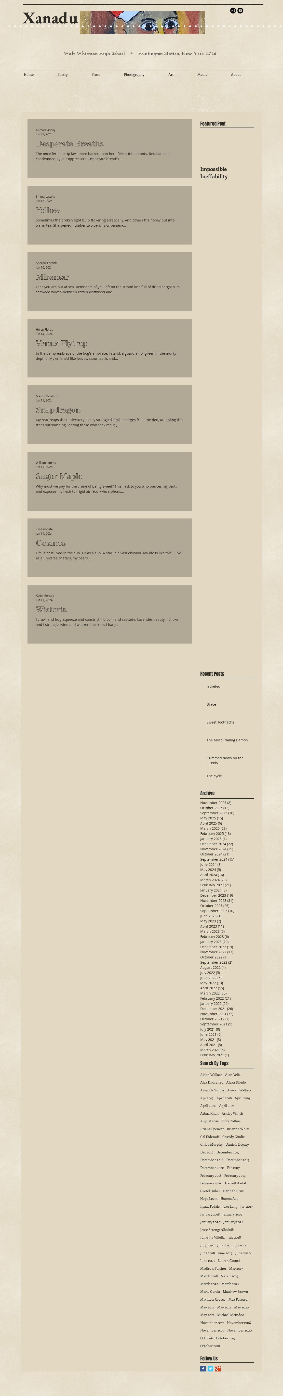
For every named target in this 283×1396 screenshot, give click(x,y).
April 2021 (226, 1105)
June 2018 (207, 1253)
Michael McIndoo (230, 1314)
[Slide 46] (258, 26)
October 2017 (226, 1338)
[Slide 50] (280, 26)
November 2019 (212, 1330)
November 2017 (212, 1322)
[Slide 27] (83, 26)
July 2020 (207, 1245)
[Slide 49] (275, 26)
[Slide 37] (207, 26)
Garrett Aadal (235, 1183)
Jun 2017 (239, 1245)
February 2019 (235, 1175)
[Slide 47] (263, 26)
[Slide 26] (145, 26)
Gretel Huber (210, 1191)
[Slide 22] (43, 26)
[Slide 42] (235, 26)
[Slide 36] (201, 26)
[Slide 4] (21, 26)
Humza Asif (230, 1198)
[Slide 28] (156, 26)
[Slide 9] (9, 26)
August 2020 (209, 1121)
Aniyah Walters (239, 1090)
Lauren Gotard (229, 1260)
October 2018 (210, 1346)
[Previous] (86, 22)
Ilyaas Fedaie (210, 1206)
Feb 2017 (233, 1167)
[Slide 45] (252, 26)
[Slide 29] (128, 26)
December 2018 (211, 1159)
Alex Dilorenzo (211, 1082)
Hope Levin (209, 1198)
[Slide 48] (269, 26)
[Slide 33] (184, 26)
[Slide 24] (49, 26)
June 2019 (225, 1253)
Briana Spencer (212, 1128)
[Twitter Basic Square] (210, 1368)
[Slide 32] (179, 26)
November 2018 (239, 1322)
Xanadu (50, 17)
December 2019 (238, 1159)
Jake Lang (230, 1206)
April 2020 (208, 1105)
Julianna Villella (212, 1237)
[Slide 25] (54, 26)
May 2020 (241, 1307)
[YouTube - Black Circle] (240, 10)
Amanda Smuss (212, 1090)
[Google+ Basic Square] (218, 1368)
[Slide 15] (32, 26)
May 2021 (207, 1314)
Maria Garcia (210, 1291)
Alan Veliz (233, 1074)
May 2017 (207, 1307)
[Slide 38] (213, 26)
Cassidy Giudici (233, 1136)
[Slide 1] (26, 26)
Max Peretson (239, 1299)
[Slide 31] (173, 26)
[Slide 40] (224, 26)
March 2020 (209, 1283)
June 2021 (207, 1260)
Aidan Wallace (211, 1074)
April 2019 (242, 1098)
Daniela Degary (237, 1144)
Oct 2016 (206, 1338)
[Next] (198, 22)
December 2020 (212, 1167)
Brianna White (238, 1128)
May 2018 (224, 1307)
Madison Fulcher (213, 1268)
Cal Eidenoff (209, 1136)
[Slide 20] (4, 26)
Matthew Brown (235, 1291)
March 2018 (209, 1276)
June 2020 (243, 1253)
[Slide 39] (218, 26)
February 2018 (210, 1175)
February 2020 (211, 1183)
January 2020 (210, 1221)
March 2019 (229, 1276)
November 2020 (239, 1330)
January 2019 (232, 1214)
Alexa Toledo (236, 1082)
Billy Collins (231, 1121)
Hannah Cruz (233, 1191)
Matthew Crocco (213, 1299)
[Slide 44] (246, 26)
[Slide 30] (167, 26)
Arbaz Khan (209, 1113)
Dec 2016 (207, 1152)
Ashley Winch (232, 1113)
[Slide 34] (190, 26)
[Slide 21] (38, 26)
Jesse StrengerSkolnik (217, 1229)
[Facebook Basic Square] (203, 1368)
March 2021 (230, 1283)
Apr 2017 (207, 1098)
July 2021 (223, 1245)
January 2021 (233, 1221)
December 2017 (228, 1152)
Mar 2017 (236, 1268)
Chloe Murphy (211, 1144)
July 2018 (234, 1237)
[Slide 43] (241, 26)
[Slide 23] (100, 26)
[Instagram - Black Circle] (233, 10)
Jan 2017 (246, 1206)
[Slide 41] (229, 26)
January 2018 (210, 1214)
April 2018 (224, 1098)
